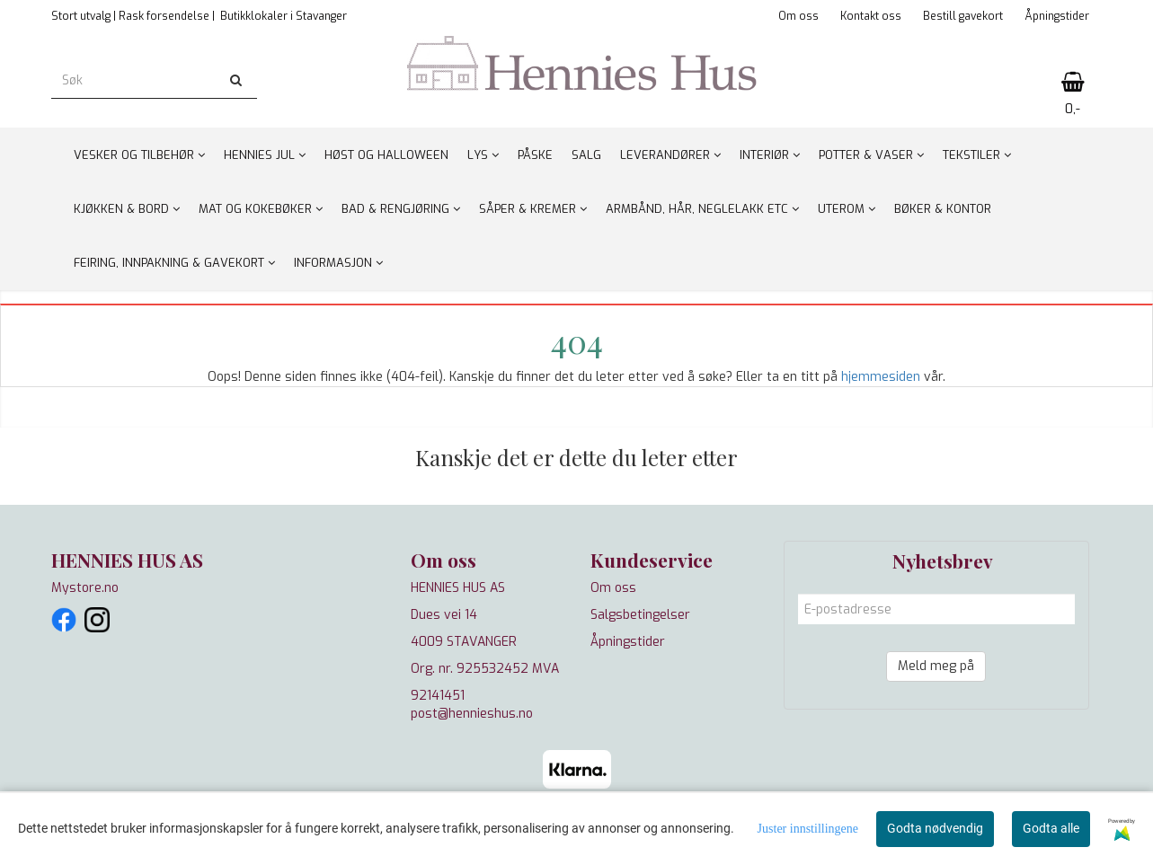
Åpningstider (1056, 16)
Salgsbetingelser (640, 614)
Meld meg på (936, 666)
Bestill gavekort (963, 16)
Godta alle (1051, 828)
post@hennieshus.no (472, 713)
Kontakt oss (870, 16)
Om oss (798, 16)
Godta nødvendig (935, 828)
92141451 (438, 695)
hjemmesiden (880, 376)
